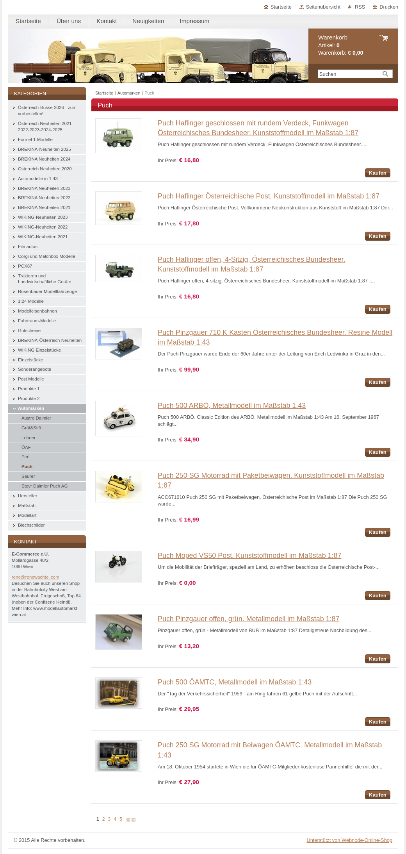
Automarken (129, 93)
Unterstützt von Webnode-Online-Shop (349, 840)
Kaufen (377, 173)
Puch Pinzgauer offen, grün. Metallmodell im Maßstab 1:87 (248, 619)
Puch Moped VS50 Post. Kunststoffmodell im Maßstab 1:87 (249, 555)
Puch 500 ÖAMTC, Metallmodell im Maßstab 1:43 (235, 682)
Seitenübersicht (323, 7)
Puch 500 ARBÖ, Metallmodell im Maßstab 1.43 (232, 405)
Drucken (388, 7)
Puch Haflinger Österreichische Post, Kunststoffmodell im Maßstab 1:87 (268, 196)
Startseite (281, 7)
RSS (360, 7)
